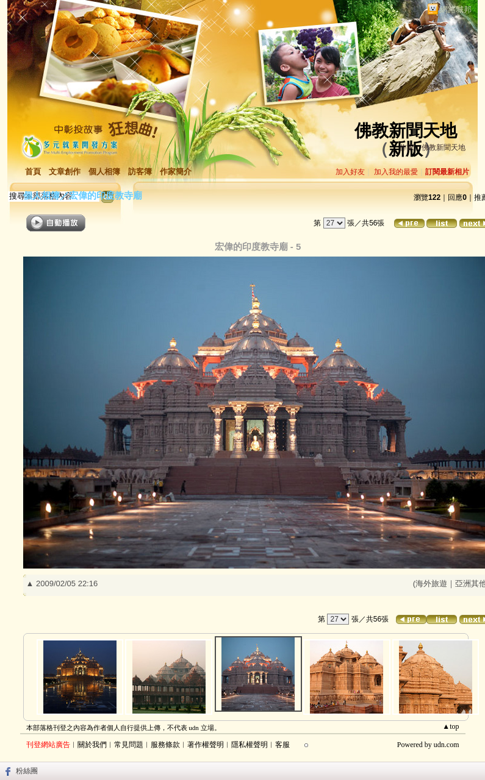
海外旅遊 (431, 583)
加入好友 (350, 172)
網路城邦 (456, 9)
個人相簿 (104, 171)
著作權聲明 (205, 744)
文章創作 (65, 171)
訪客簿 (140, 171)
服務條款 (165, 744)
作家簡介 (176, 171)
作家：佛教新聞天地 (432, 147)
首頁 (33, 171)
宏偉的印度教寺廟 (105, 195)
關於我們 (92, 744)
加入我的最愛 (396, 172)
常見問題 (128, 744)
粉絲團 (27, 771)
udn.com (446, 744)
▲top (450, 726)
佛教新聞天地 (405, 130)
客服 (282, 744)
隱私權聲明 (249, 744)
